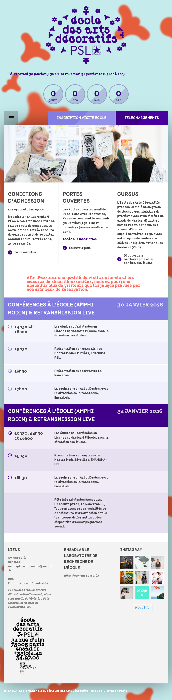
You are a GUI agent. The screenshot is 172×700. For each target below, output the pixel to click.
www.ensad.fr (17, 557)
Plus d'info (142, 607)
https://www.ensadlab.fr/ (81, 575)
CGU (11, 579)
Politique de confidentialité (28, 583)
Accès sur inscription (80, 239)
